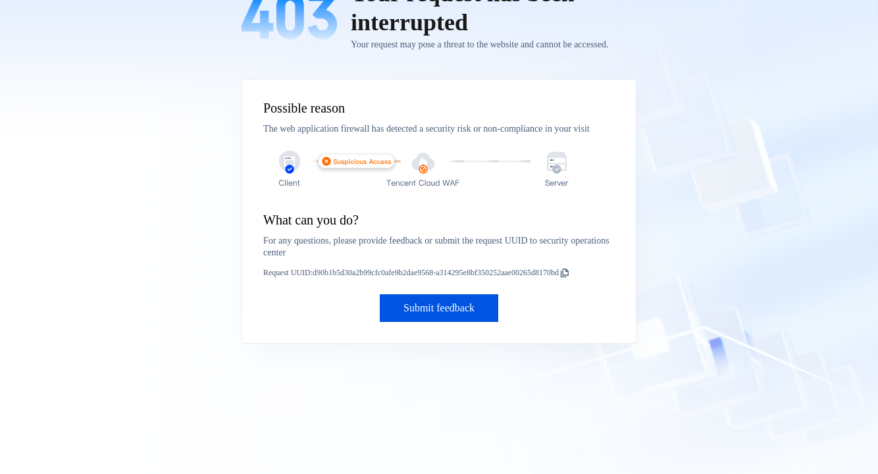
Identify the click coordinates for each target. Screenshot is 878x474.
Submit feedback (439, 307)
